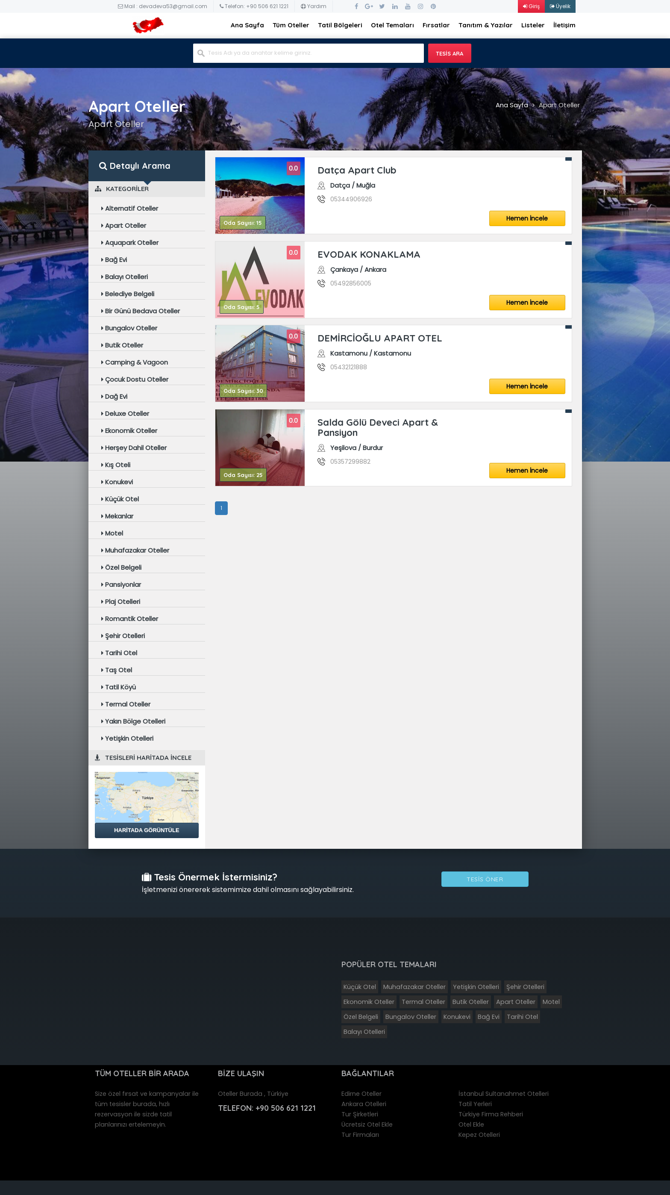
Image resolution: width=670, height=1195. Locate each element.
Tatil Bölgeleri (340, 25)
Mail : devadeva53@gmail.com (162, 6)
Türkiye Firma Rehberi (490, 1114)
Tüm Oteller (291, 25)
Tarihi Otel (119, 652)
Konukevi (117, 481)
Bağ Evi (114, 259)
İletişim (564, 25)
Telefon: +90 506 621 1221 (254, 6)
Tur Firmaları (360, 1134)
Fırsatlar (436, 25)
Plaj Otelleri (120, 601)
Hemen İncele (527, 218)
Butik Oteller (122, 345)
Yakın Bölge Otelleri (133, 721)
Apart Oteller (559, 104)
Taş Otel (116, 669)
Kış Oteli (115, 464)
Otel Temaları (392, 25)
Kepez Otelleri (479, 1134)
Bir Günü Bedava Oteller (140, 310)
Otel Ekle (471, 1124)
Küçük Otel (120, 498)
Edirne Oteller (361, 1093)
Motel (112, 533)
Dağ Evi (114, 396)
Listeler (533, 25)
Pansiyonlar (121, 584)
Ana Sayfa (247, 25)
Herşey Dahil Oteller (134, 447)
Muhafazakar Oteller (135, 550)
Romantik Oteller (129, 618)
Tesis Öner (485, 879)
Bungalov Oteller (129, 328)
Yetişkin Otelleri (127, 738)
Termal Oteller (125, 704)
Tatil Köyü (118, 687)
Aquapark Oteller (130, 242)
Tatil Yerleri (475, 1104)
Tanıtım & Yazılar (485, 25)
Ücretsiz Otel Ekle (367, 1124)
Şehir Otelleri (123, 635)
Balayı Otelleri (124, 276)
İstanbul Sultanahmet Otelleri (503, 1093)
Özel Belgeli (121, 567)
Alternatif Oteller (129, 208)
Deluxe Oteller (125, 413)
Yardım (313, 6)
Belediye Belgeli (127, 293)
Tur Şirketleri (359, 1114)
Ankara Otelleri (363, 1104)
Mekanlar (117, 516)
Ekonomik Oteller (129, 430)
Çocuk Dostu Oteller (134, 379)
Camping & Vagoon (134, 362)
